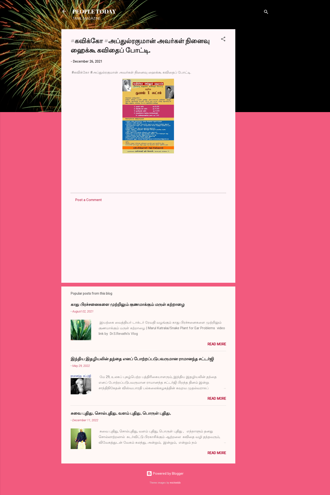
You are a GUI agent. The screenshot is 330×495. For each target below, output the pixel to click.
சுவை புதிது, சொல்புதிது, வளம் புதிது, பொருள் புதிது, (121, 413)
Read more (217, 344)
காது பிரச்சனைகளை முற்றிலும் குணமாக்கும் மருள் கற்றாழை (127, 304)
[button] (223, 39)
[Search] (266, 13)
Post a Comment (88, 200)
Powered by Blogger (165, 473)
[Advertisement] (254, 99)
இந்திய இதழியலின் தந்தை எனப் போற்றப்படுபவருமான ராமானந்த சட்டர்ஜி (142, 358)
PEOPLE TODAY (94, 11)
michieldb (175, 482)
